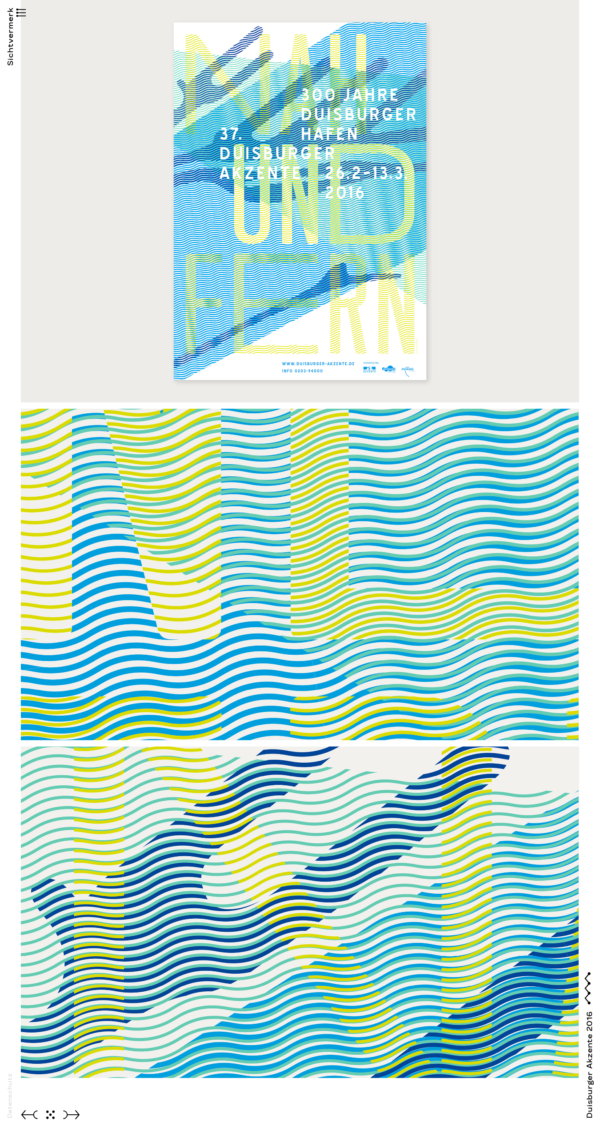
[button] (10, 14)
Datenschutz (9, 1095)
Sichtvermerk (10, 52)
